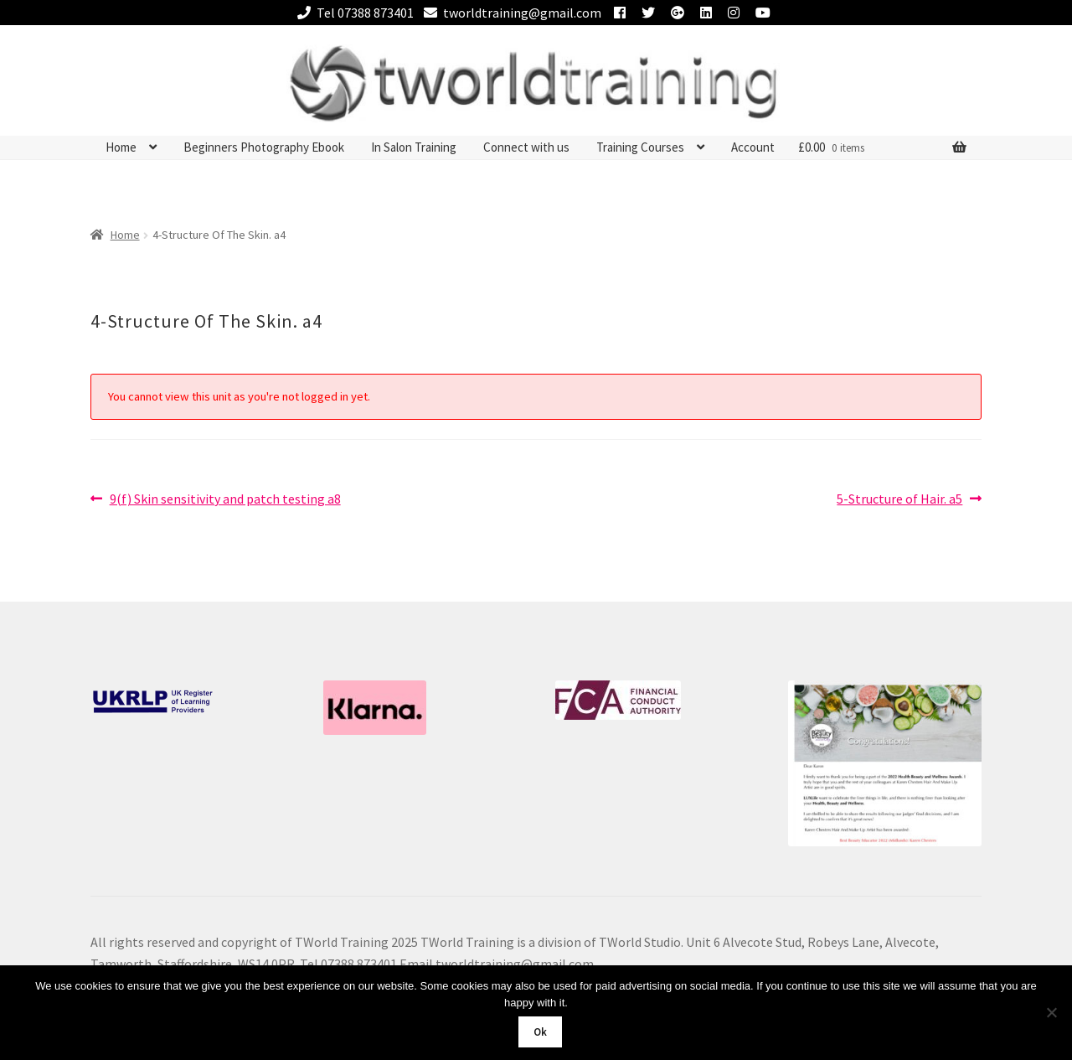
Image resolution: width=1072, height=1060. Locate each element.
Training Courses (640, 147)
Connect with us (526, 147)
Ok (540, 1032)
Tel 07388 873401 (352, 12)
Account (753, 147)
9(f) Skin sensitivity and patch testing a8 (225, 499)
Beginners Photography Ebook (263, 147)
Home (121, 147)
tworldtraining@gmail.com (509, 12)
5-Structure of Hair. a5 (899, 499)
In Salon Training (413, 147)
